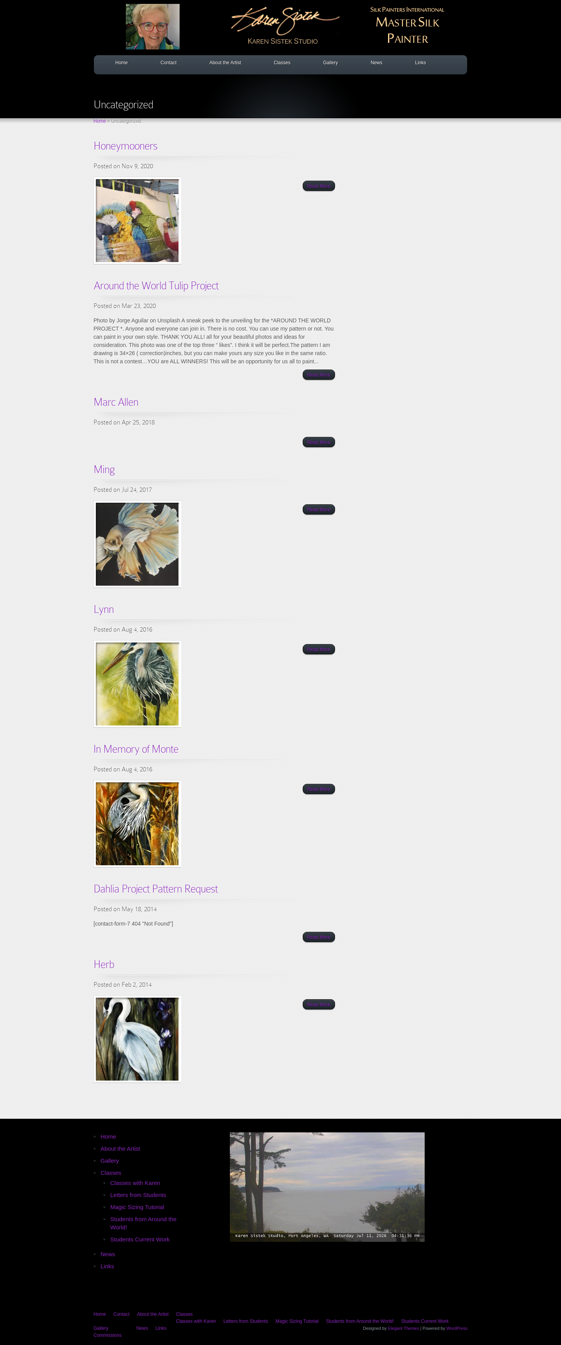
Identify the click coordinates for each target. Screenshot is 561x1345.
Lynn (104, 609)
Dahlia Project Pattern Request (156, 889)
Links (420, 62)
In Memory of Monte (136, 749)
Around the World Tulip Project (156, 286)
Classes (282, 62)
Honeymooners (125, 146)
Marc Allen (116, 402)
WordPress (457, 1328)
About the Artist (225, 62)
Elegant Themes (403, 1328)
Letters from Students (138, 1195)
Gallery (330, 62)
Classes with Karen (135, 1183)
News (376, 62)
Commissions (108, 1335)
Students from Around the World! (360, 1321)
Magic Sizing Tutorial (137, 1207)
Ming (104, 469)
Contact (168, 62)
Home (121, 62)
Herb (104, 964)
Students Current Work (139, 1239)
